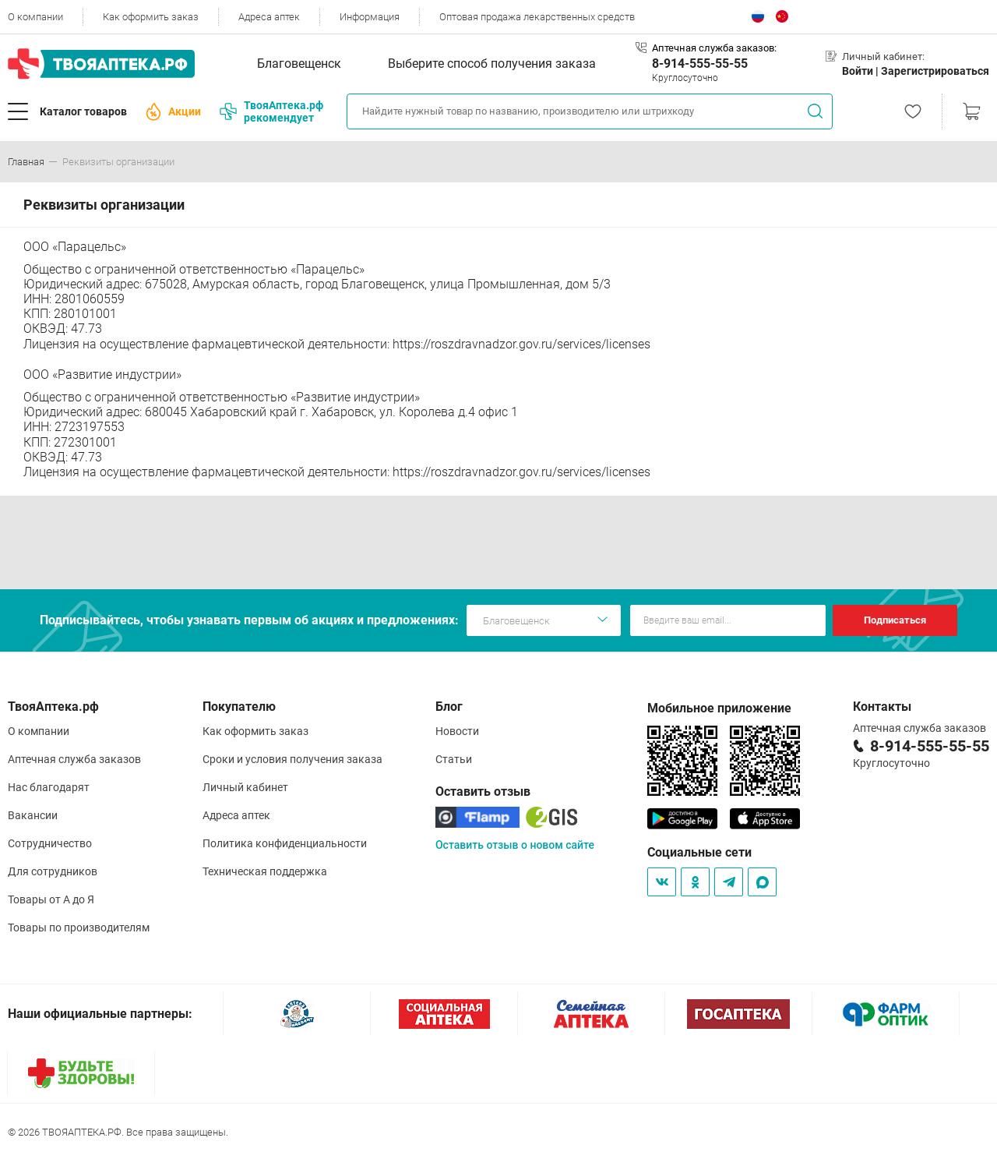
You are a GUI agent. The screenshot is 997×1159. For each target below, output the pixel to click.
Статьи (453, 759)
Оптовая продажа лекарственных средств (537, 17)
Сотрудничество (50, 843)
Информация (370, 17)
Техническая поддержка (265, 871)
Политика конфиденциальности (285, 843)
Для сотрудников (52, 871)
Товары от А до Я (51, 899)
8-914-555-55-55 (700, 63)
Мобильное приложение (719, 708)
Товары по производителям (79, 927)
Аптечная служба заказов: (714, 48)
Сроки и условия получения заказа (292, 759)
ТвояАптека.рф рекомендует (271, 111)
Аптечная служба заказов (74, 759)
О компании (35, 17)
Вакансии (33, 815)
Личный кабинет (245, 787)
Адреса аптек (269, 17)
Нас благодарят (49, 787)
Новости (457, 731)
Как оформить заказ (151, 17)
